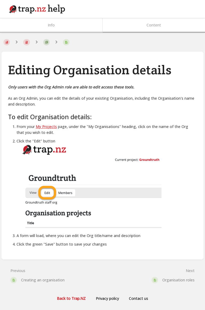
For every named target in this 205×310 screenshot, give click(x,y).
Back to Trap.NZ (71, 298)
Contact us (138, 298)
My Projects (46, 126)
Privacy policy (107, 298)
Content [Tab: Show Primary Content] (154, 25)
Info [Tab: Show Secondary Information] (51, 25)
